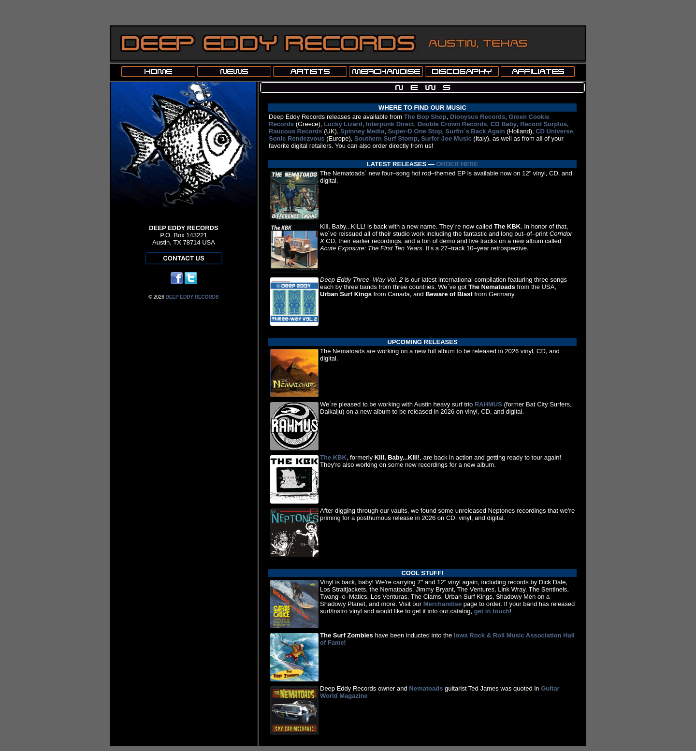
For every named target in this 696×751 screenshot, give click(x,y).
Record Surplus (543, 124)
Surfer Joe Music (446, 138)
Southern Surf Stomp (386, 138)
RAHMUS (488, 404)
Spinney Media (362, 131)
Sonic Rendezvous (297, 138)
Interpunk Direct (390, 124)
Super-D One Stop (415, 131)
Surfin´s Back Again (475, 131)
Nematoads (426, 688)
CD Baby (504, 124)
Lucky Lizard (343, 124)
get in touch (492, 611)
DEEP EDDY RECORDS (191, 297)
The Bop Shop (425, 116)
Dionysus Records (477, 116)
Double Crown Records (452, 124)
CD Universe (554, 131)
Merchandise (442, 603)
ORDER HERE (457, 164)
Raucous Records (295, 131)
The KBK (333, 457)
